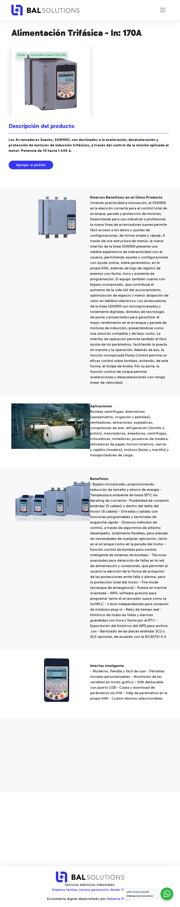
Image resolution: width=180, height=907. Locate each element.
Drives (22, 55)
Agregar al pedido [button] (31, 165)
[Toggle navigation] (163, 10)
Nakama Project (120, 899)
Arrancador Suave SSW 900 (48, 55)
